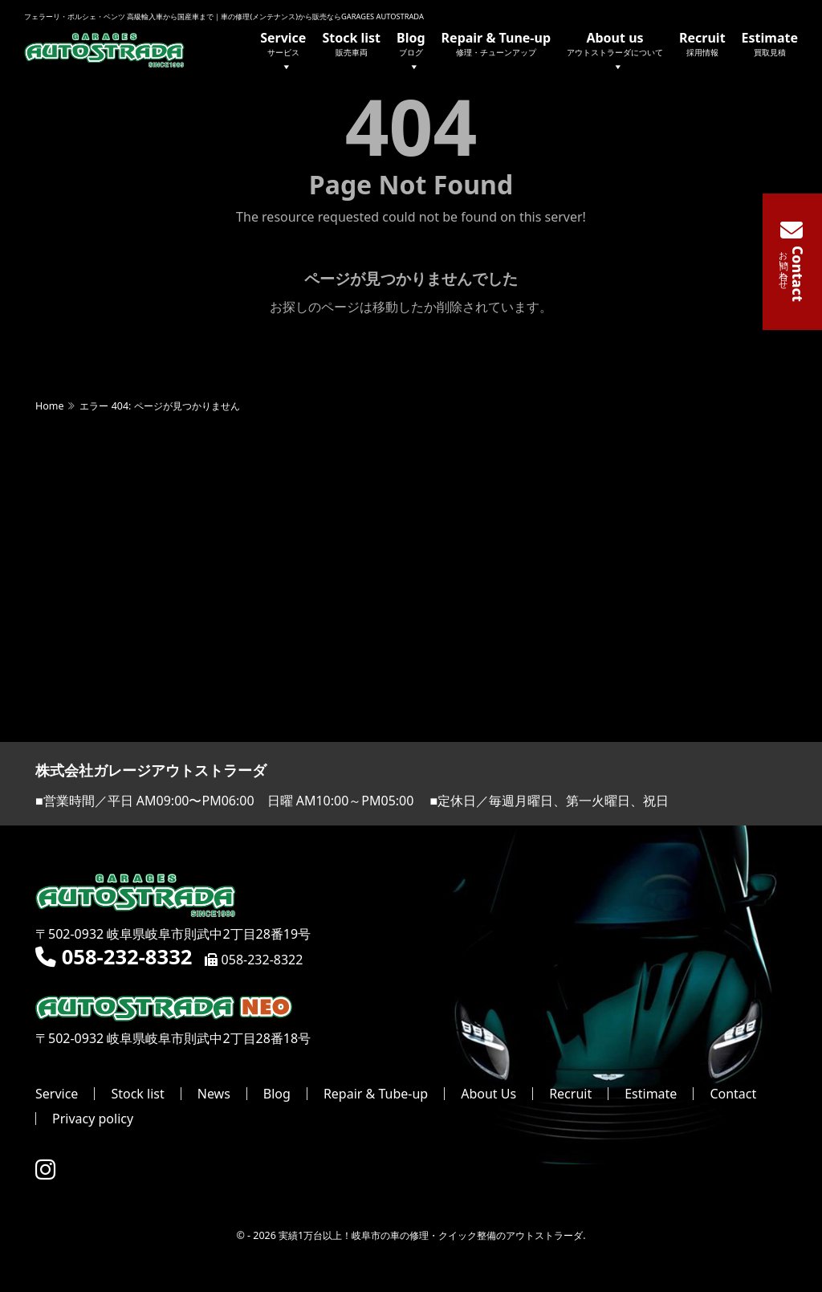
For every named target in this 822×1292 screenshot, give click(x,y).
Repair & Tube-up (376, 1094)
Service (283, 52)
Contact (733, 1094)
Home (49, 407)
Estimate (770, 43)
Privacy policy (92, 1119)
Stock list (351, 43)
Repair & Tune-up (496, 43)
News (213, 1094)
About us (615, 52)
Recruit (702, 43)
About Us (488, 1094)
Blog (411, 52)
